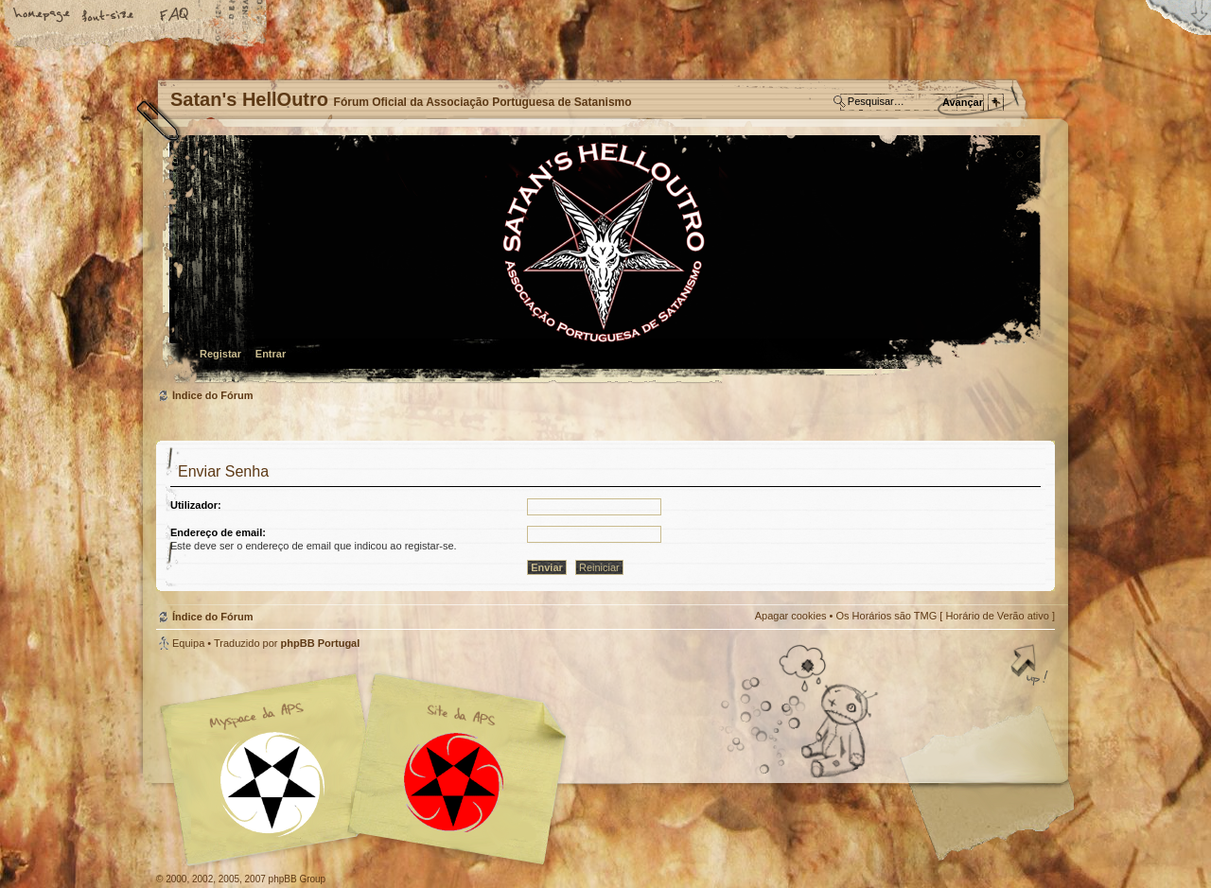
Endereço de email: (218, 532)
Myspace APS (369, 770)
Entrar (270, 353)
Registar (220, 353)
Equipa (188, 643)
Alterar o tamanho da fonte (109, 16)
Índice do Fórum (603, 260)
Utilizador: (195, 505)
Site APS (454, 782)
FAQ (175, 16)
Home (42, 16)
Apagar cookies (791, 615)
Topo (1031, 666)
